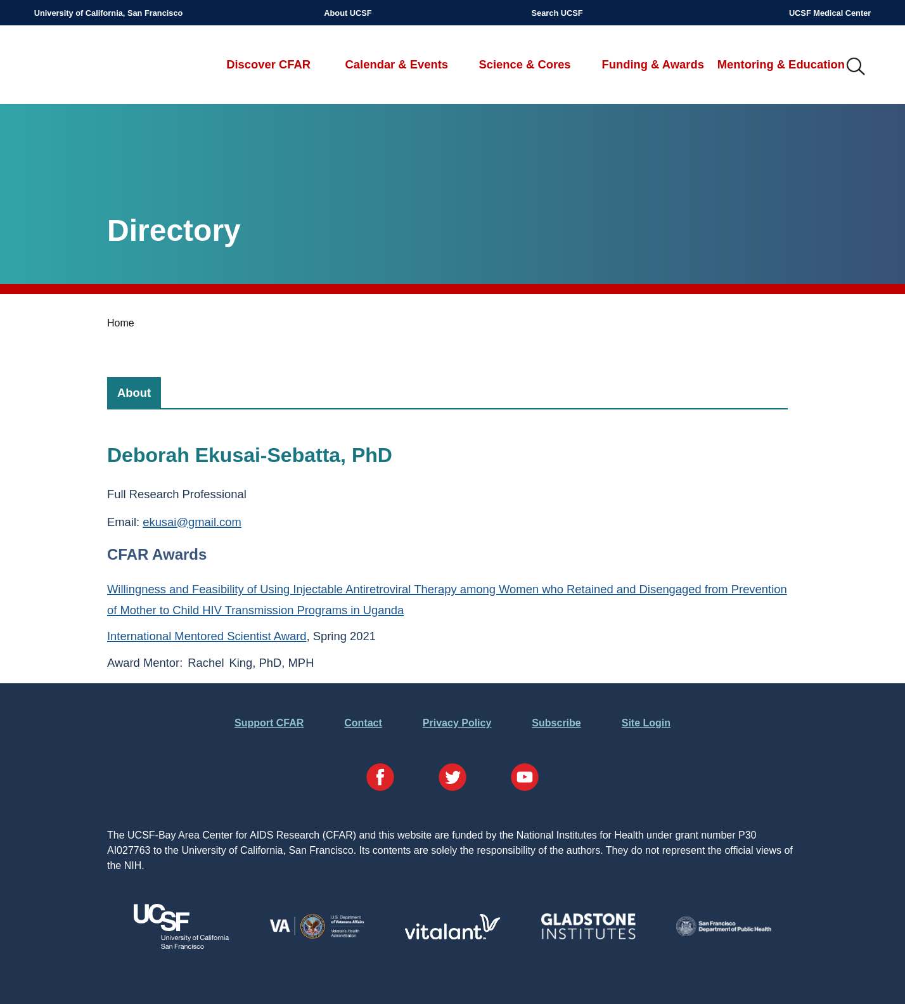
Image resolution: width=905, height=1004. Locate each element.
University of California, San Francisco (108, 13)
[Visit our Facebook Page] (380, 779)
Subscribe (556, 723)
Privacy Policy (457, 723)
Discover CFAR (268, 64)
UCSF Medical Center (830, 13)
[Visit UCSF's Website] (181, 945)
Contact (363, 723)
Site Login (646, 723)
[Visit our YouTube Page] (525, 779)
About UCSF (347, 13)
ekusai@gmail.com (192, 522)
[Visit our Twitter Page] (452, 779)
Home (120, 323)
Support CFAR (269, 723)
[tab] (134, 392)
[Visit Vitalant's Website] (452, 935)
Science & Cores (524, 64)
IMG (856, 67)
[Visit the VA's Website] (316, 936)
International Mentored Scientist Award (207, 636)
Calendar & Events (397, 64)
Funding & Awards (652, 64)
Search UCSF (557, 13)
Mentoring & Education (781, 64)
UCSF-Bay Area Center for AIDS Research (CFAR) (100, 67)
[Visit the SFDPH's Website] (723, 932)
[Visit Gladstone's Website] (588, 936)
